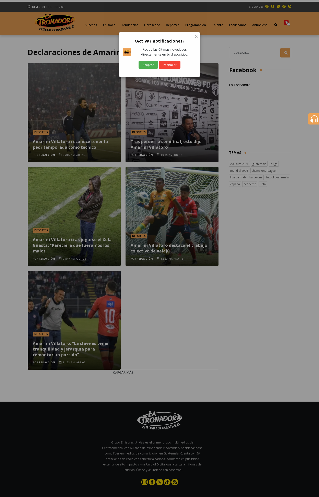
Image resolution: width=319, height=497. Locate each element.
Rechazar (169, 65)
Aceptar (148, 65)
